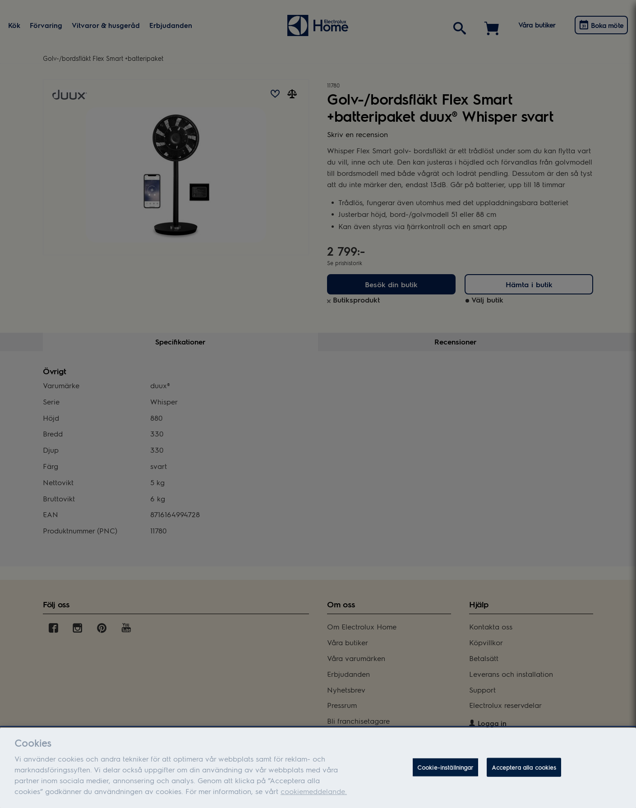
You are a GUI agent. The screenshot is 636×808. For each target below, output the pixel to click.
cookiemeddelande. (314, 797)
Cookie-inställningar (445, 774)
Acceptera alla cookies (524, 774)
